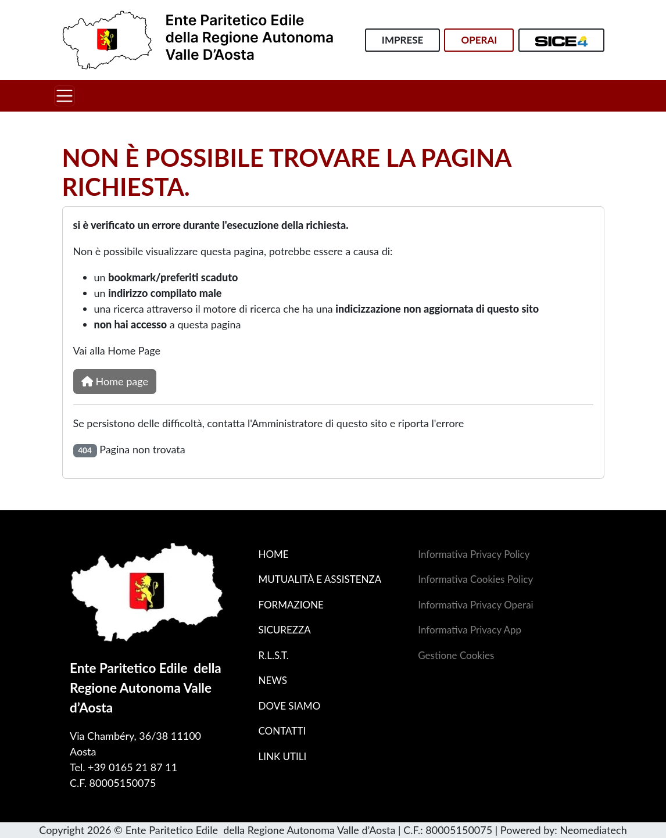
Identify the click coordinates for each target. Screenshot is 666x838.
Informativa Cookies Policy (475, 579)
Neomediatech (593, 829)
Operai (479, 40)
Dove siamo (289, 706)
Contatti (282, 731)
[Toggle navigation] (64, 95)
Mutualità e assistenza (319, 579)
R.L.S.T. (273, 655)
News (272, 680)
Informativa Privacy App (469, 630)
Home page (114, 381)
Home (273, 554)
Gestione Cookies (456, 655)
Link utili (282, 756)
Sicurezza (284, 630)
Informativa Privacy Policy (473, 554)
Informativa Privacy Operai (475, 605)
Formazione (290, 605)
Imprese (402, 40)
